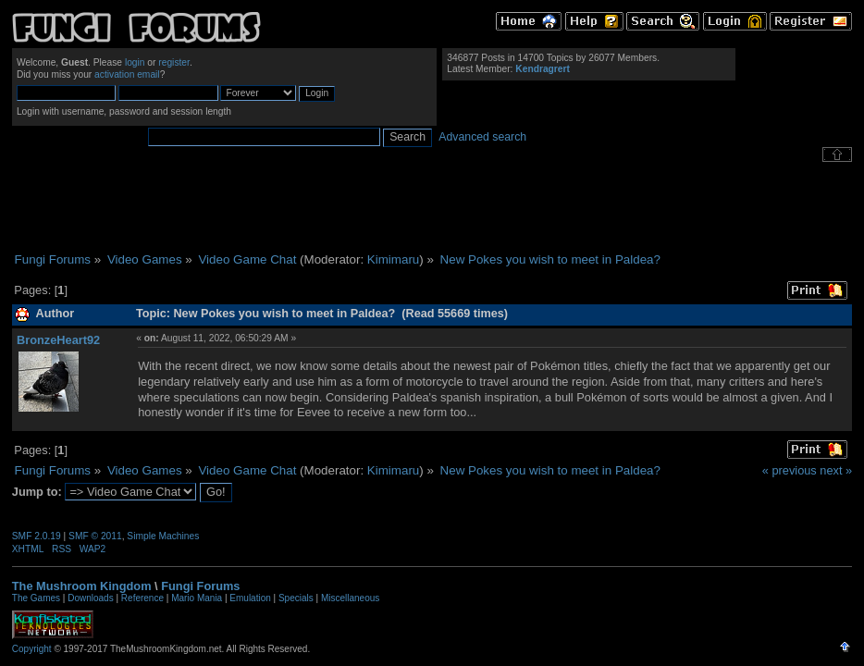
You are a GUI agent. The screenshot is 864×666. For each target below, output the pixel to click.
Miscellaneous (350, 598)
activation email (127, 74)
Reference (142, 598)
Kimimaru (393, 259)
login (135, 62)
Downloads (90, 598)
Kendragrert (542, 69)
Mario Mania (196, 598)
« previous (789, 470)
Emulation (249, 598)
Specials (296, 598)
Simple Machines (163, 536)
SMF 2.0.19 (36, 536)
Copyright (32, 649)
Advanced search (482, 136)
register (174, 62)
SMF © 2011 (95, 536)
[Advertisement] (432, 207)
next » (836, 470)
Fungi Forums (200, 586)
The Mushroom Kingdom (82, 586)
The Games (36, 598)
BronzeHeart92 (58, 340)
